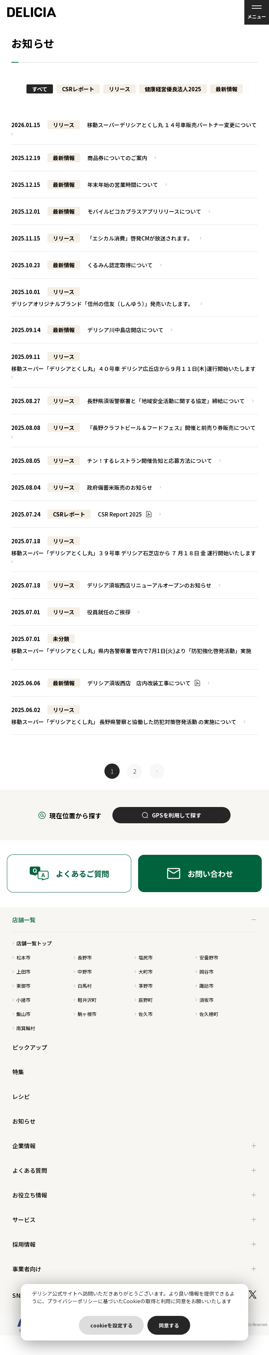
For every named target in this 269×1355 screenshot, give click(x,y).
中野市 (83, 971)
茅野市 (143, 985)
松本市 (21, 957)
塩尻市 (143, 957)
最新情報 (226, 89)
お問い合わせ (200, 873)
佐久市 (143, 1014)
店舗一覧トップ (32, 943)
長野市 (83, 957)
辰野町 (143, 999)
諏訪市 (204, 985)
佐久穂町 (206, 1014)
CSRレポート (78, 89)
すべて (39, 89)
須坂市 (204, 999)
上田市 (21, 971)
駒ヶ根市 (85, 1014)
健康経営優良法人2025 (173, 89)
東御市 (21, 985)
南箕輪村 (23, 1028)
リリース (119, 89)
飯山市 (21, 1014)
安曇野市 (206, 957)
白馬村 (83, 985)
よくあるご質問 (69, 873)
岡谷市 (204, 971)
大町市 (143, 971)
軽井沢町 (85, 999)
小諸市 (21, 999)
